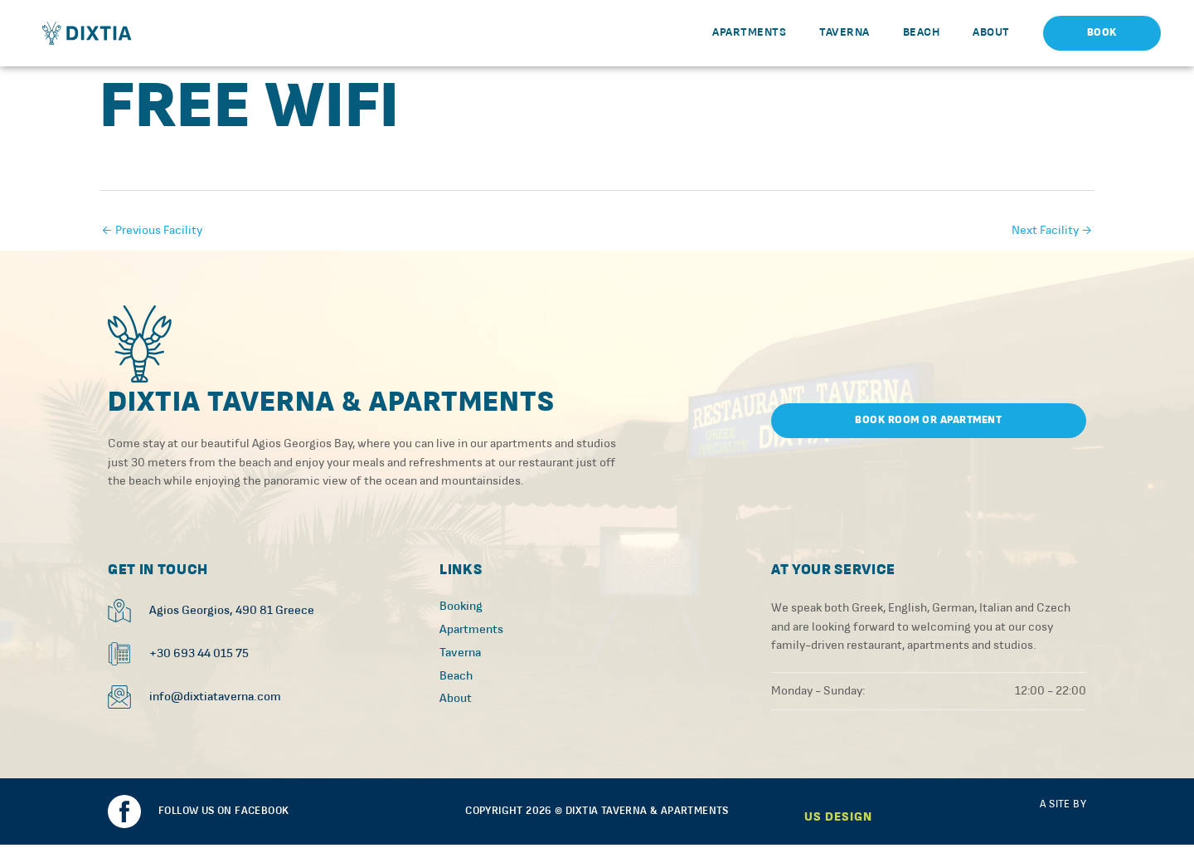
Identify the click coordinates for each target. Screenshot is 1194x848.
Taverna (844, 32)
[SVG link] (141, 345)
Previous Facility (151, 230)
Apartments (749, 32)
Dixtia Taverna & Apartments (335, 406)
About (991, 32)
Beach (921, 32)
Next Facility (1052, 230)
